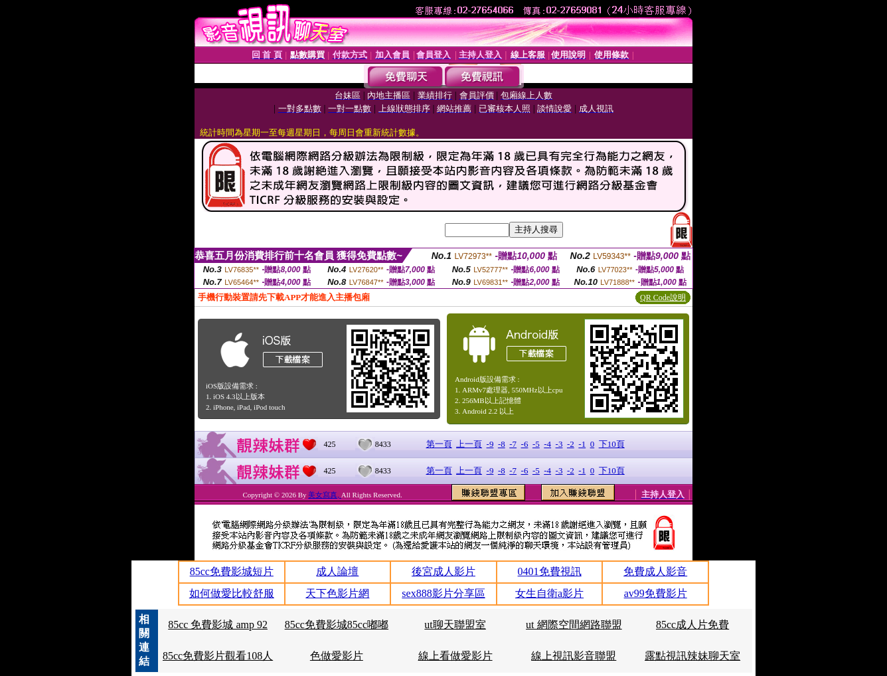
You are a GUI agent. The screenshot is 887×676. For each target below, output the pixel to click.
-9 (490, 444)
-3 (559, 444)
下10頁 (612, 444)
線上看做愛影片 (455, 655)
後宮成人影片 (443, 571)
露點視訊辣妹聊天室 (692, 655)
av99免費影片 (655, 593)
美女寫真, (324, 495)
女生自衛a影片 (549, 593)
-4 (547, 444)
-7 (513, 444)
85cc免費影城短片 (232, 571)
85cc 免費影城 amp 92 (218, 624)
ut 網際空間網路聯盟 (573, 624)
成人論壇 (337, 571)
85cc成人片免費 (692, 624)
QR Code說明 (663, 297)
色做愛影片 (336, 655)
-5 (536, 444)
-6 (524, 444)
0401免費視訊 (550, 571)
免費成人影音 (655, 571)
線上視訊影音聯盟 (573, 655)
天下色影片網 (337, 593)
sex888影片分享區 (443, 593)
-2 (570, 444)
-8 (501, 444)
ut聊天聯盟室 (454, 624)
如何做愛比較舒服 (231, 593)
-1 (582, 444)
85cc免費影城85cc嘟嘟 (336, 624)
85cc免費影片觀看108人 (218, 655)
